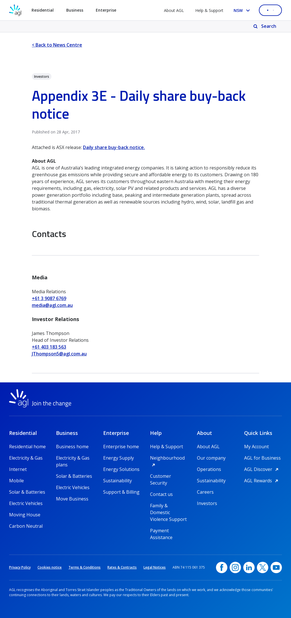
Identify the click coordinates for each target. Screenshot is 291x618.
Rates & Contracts (122, 567)
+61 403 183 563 (49, 347)
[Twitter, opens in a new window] (262, 567)
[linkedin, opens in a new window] (249, 567)
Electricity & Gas (26, 458)
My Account (256, 446)
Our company (211, 458)
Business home (72, 446)
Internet (18, 469)
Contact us (161, 494)
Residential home (27, 446)
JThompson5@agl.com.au (59, 354)
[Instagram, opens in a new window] (235, 567)
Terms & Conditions (84, 567)
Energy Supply (118, 458)
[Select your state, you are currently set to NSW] (243, 10)
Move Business (72, 499)
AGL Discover (262, 469)
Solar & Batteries (27, 492)
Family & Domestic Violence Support (168, 505)
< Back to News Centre (57, 45)
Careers (205, 492)
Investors (207, 503)
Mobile (16, 480)
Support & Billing (121, 492)
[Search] (265, 26)
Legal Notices (155, 567)
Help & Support (209, 10)
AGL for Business (262, 458)
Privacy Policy (20, 567)
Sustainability (117, 480)
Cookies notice (50, 567)
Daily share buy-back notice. (114, 147)
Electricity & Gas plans (73, 458)
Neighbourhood (169, 457)
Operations (209, 469)
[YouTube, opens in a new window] (276, 567)
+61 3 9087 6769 (49, 298)
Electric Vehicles (26, 503)
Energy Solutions (121, 469)
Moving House (24, 515)
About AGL (174, 10)
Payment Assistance (161, 530)
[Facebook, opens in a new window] (221, 567)
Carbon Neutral (26, 526)
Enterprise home (121, 446)
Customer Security (160, 476)
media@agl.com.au (52, 305)
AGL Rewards (262, 480)
